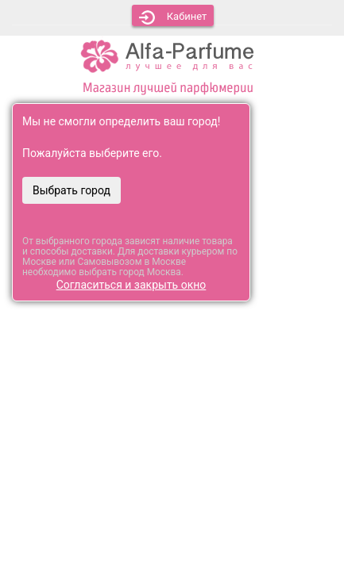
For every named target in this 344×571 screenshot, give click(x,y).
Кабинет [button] (173, 17)
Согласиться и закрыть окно (131, 284)
